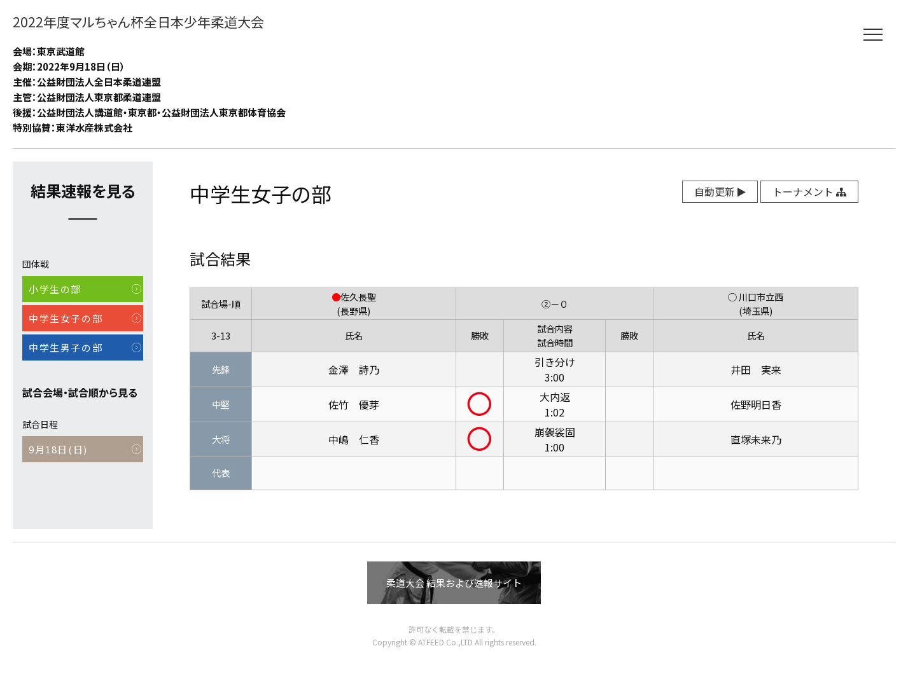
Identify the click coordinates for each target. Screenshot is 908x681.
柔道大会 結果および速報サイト (454, 582)
